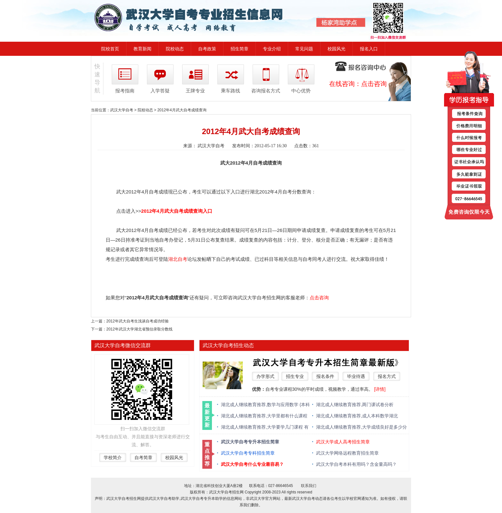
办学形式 (265, 376)
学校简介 (113, 457)
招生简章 (239, 48)
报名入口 (369, 48)
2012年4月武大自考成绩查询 (181, 110)
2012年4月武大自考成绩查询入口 (176, 211)
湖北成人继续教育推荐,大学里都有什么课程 (264, 415)
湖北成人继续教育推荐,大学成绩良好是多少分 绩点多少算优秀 (361, 427)
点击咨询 (374, 83)
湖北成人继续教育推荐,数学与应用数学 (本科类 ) (265, 405)
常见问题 (304, 48)
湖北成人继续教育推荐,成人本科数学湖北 (357, 415)
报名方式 (387, 376)
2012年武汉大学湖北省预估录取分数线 (139, 329)
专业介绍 (272, 48)
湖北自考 (177, 259)
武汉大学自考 (121, 110)
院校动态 (175, 48)
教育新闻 (142, 48)
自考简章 (143, 457)
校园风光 (336, 48)
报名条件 (325, 376)
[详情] (379, 389)
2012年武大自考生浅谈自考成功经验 (137, 321)
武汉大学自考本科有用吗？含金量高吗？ (356, 464)
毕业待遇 (356, 376)
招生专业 (295, 376)
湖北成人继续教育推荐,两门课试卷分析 (354, 404)
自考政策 (207, 48)
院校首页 (110, 48)
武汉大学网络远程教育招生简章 (347, 453)
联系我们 (308, 485)
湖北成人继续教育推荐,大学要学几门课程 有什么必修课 (265, 427)
